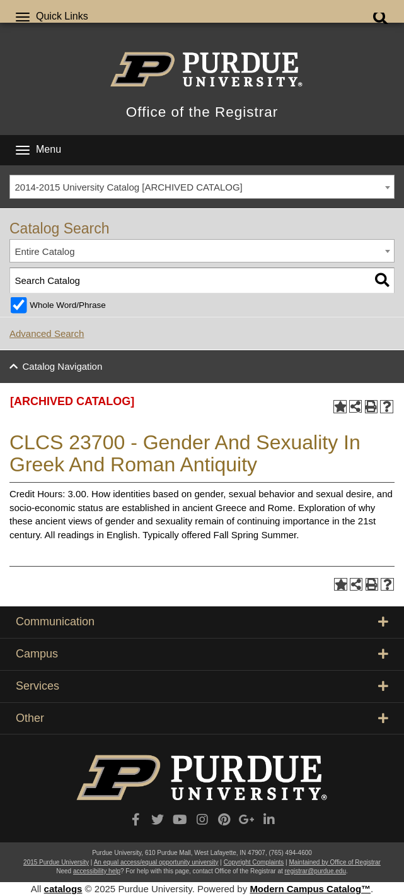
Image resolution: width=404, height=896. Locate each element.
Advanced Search (46, 333)
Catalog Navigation (63, 366)
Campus (202, 653)
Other (202, 718)
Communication (202, 621)
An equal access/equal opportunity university (156, 862)
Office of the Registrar (202, 112)
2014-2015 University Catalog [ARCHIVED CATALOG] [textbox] (129, 187)
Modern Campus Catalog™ (310, 888)
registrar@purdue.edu (315, 871)
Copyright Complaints (254, 862)
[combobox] (202, 187)
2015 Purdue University (56, 862)
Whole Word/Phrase (68, 305)
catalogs (63, 888)
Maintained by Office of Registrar (334, 862)
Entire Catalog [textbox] (45, 251)
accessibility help (96, 871)
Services (202, 686)
